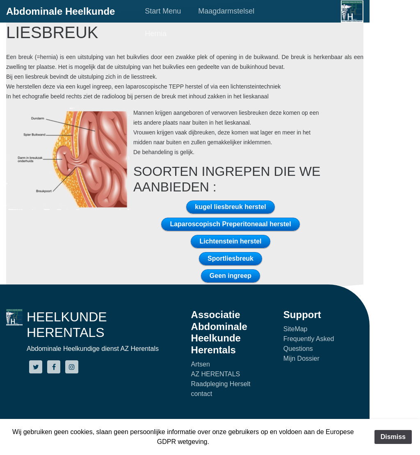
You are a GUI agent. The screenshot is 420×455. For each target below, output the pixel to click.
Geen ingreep (230, 275)
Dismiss (393, 436)
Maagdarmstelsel (226, 11)
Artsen (200, 364)
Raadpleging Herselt (221, 383)
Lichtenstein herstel (230, 241)
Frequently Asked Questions (308, 343)
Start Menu (163, 11)
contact (201, 393)
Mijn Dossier (301, 358)
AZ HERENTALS (215, 374)
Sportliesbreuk (230, 258)
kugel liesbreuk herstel (230, 206)
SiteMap (295, 328)
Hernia (156, 34)
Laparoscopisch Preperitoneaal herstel (230, 224)
